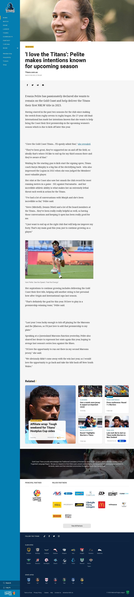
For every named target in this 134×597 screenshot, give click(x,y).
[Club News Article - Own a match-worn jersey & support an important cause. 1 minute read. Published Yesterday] (90, 399)
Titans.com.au (31, 72)
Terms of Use (28, 592)
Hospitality (7, 57)
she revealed (84, 143)
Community (8, 36)
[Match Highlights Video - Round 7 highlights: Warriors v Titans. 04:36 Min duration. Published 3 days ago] (90, 430)
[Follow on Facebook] (49, 536)
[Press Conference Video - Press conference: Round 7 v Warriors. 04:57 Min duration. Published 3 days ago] (117, 399)
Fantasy (6, 40)
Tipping (6, 44)
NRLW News (29, 47)
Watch (6, 21)
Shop (5, 65)
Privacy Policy (38, 592)
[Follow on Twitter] (54, 536)
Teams (6, 33)
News (5, 17)
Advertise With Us (68, 592)
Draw (5, 25)
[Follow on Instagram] (59, 536)
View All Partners (77, 526)
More (10, 48)
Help (51, 592)
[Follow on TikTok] (44, 536)
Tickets (5, 61)
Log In (7, 587)
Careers (46, 592)
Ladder (6, 29)
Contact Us (58, 592)
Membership (7, 54)
